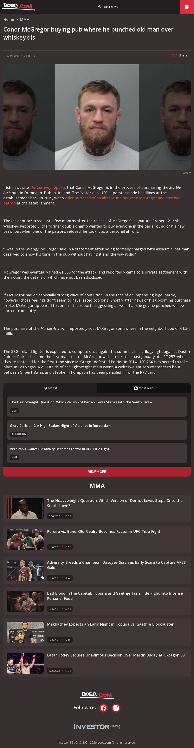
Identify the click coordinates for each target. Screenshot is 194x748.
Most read (144, 388)
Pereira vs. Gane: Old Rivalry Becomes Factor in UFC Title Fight (59, 449)
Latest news (110, 7)
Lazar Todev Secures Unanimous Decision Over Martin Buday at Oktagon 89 (116, 655)
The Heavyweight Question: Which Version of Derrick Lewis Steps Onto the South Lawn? (81, 402)
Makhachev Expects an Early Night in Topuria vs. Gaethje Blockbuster (110, 624)
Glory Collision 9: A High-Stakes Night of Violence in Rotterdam (60, 425)
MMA (14, 410)
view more (97, 471)
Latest (50, 388)
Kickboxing (19, 434)
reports (48, 187)
